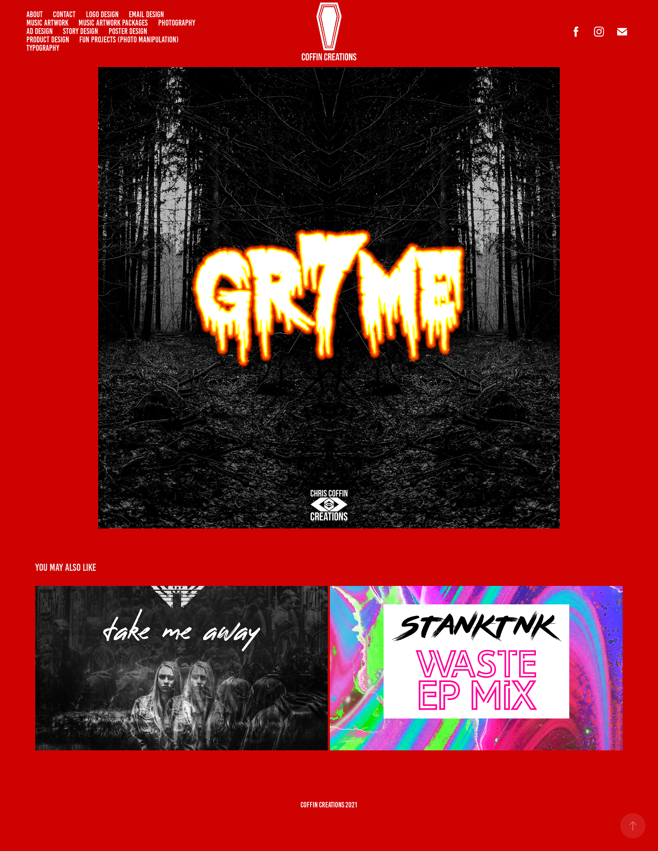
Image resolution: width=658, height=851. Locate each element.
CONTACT (64, 14)
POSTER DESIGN (128, 31)
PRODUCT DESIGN (47, 39)
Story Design (80, 31)
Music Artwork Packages (113, 22)
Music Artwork (47, 22)
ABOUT (34, 14)
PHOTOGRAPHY (176, 22)
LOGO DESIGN (102, 14)
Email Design (146, 14)
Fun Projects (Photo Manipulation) (129, 39)
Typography (42, 48)
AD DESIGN (39, 31)
